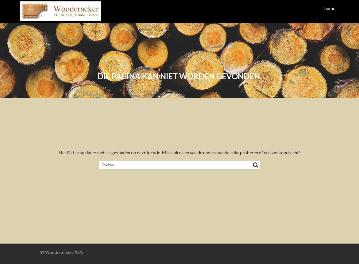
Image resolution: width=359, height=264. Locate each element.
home (330, 8)
